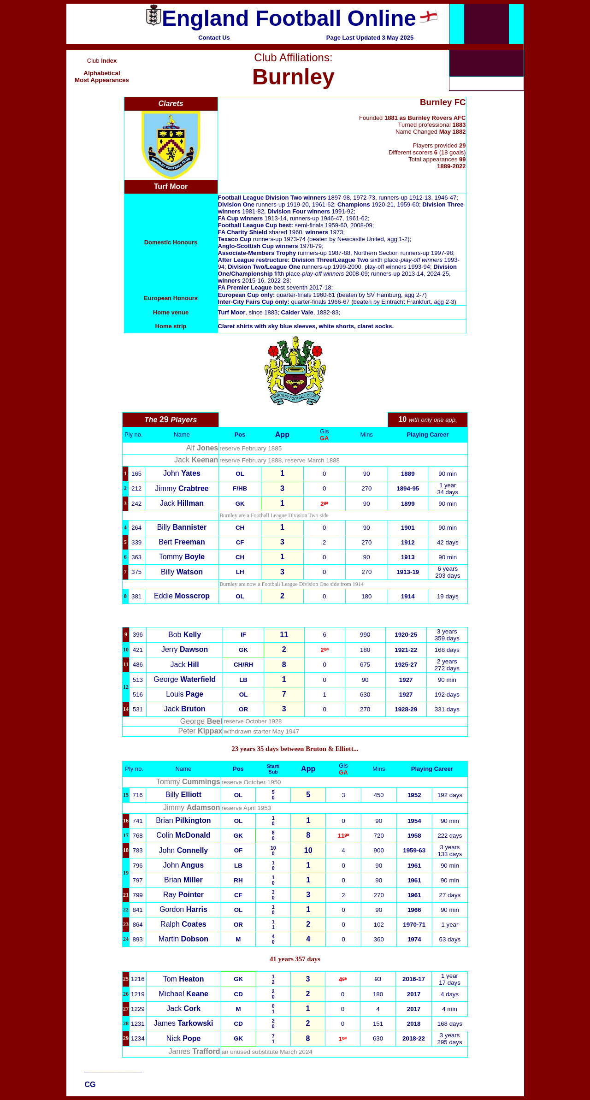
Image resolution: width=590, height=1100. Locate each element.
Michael (183, 994)
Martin (183, 939)
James (183, 1023)
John (182, 473)
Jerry (184, 649)
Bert (182, 542)
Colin (183, 835)
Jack (182, 503)
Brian (183, 820)
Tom (183, 979)
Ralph (183, 924)
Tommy (182, 557)
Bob (184, 635)
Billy (182, 527)
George (184, 679)
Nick (183, 1038)
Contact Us (214, 37)
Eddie (182, 596)
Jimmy (181, 488)
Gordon (183, 909)
